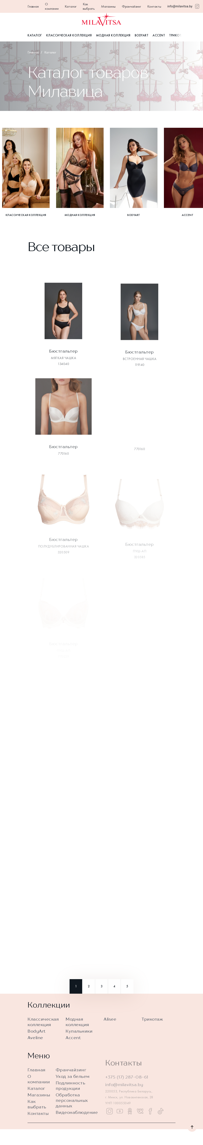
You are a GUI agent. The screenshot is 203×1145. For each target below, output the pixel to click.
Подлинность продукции (70, 1101)
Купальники (79, 1034)
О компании (52, 6)
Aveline (35, 1041)
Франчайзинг (131, 6)
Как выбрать (89, 6)
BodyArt (142, 35)
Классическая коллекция (69, 35)
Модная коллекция (113, 35)
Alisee (110, 1022)
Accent (159, 35)
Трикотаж (177, 35)
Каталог (70, 6)
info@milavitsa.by (179, 6)
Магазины (108, 6)
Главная (33, 6)
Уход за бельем (73, 1091)
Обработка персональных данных (72, 1116)
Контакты (154, 6)
